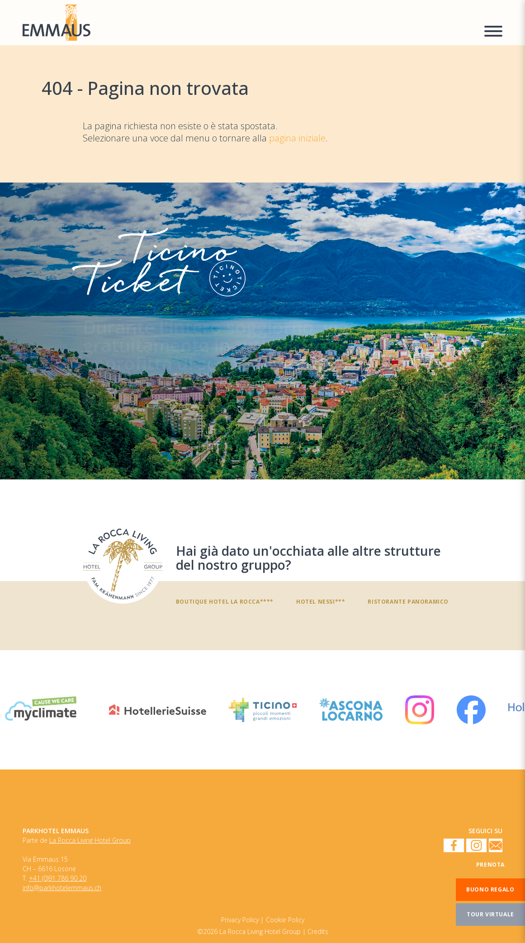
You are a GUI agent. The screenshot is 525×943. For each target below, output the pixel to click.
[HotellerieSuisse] (157, 709)
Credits (317, 932)
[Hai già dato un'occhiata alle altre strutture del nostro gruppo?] (122, 564)
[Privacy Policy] (285, 919)
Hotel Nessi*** (320, 601)
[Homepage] (248, 23)
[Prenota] (490, 865)
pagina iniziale (297, 138)
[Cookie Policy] (242, 919)
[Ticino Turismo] (263, 710)
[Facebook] (471, 709)
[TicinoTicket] (262, 331)
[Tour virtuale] (490, 914)
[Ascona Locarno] (351, 709)
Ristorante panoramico (408, 601)
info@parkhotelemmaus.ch (62, 888)
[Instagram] (419, 709)
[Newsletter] (495, 846)
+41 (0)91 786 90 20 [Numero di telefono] (57, 878)
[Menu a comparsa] (493, 32)
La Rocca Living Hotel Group (90, 840)
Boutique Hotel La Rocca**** (225, 601)
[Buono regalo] (490, 889)
